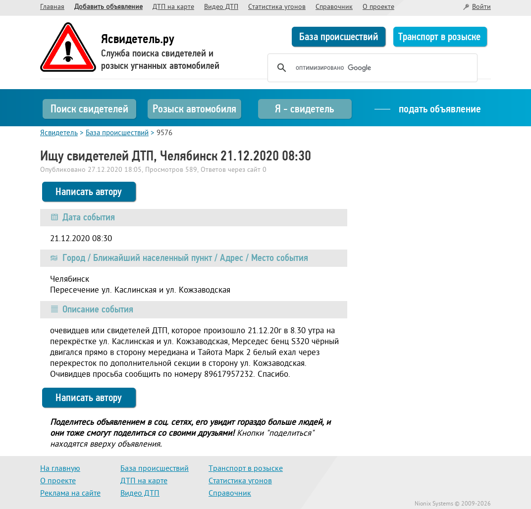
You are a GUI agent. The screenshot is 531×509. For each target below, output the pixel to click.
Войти (481, 7)
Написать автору (88, 191)
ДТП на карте (173, 7)
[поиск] (371, 68)
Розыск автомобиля (194, 108)
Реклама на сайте (70, 494)
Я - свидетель (304, 108)
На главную (60, 469)
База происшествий (338, 36)
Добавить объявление (108, 7)
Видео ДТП (221, 7)
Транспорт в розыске (439, 36)
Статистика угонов (277, 7)
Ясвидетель (59, 133)
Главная (52, 7)
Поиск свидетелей (89, 108)
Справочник (334, 7)
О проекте (378, 7)
